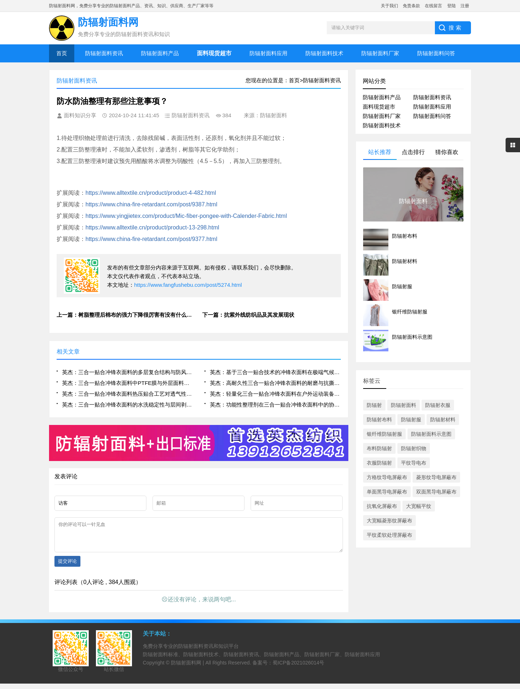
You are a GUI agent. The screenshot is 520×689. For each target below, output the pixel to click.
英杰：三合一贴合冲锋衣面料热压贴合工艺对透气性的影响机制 (127, 394)
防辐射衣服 (437, 405)
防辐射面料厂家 (380, 53)
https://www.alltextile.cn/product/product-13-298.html (152, 227)
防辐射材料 (442, 419)
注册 (464, 5)
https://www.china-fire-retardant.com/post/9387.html (151, 204)
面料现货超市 (379, 107)
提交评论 (67, 566)
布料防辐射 (379, 448)
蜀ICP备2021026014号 (298, 668)
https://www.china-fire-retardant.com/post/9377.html (151, 239)
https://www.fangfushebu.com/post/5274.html (188, 285)
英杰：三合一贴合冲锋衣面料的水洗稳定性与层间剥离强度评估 (127, 404)
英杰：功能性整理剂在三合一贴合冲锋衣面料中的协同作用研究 (275, 404)
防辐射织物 (413, 448)
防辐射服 (411, 419)
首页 (61, 53)
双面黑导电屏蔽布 (436, 492)
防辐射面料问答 (436, 53)
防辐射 (374, 405)
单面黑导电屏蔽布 (387, 492)
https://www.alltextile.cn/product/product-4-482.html (150, 193)
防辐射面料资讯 (104, 53)
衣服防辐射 (379, 463)
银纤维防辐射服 (384, 434)
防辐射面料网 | (188, 668)
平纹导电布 (413, 463)
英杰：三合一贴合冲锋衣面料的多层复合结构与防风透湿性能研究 (127, 372)
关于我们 (389, 5)
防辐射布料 (379, 419)
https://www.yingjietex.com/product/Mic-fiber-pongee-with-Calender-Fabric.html (186, 216)
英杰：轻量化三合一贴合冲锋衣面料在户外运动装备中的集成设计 (275, 394)
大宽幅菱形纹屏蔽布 (389, 520)
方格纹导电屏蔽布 (387, 477)
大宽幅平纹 (418, 506)
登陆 (451, 5)
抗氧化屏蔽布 (382, 506)
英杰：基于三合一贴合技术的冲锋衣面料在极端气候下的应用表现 (275, 372)
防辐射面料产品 (160, 53)
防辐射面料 (403, 405)
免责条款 (411, 5)
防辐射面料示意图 (431, 434)
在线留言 (433, 5)
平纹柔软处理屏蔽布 (389, 535)
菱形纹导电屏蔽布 (436, 477)
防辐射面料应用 (268, 53)
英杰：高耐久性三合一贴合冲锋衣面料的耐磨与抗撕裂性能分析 (275, 383)
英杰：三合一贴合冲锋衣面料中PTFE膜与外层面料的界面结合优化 (127, 383)
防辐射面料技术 (324, 53)
